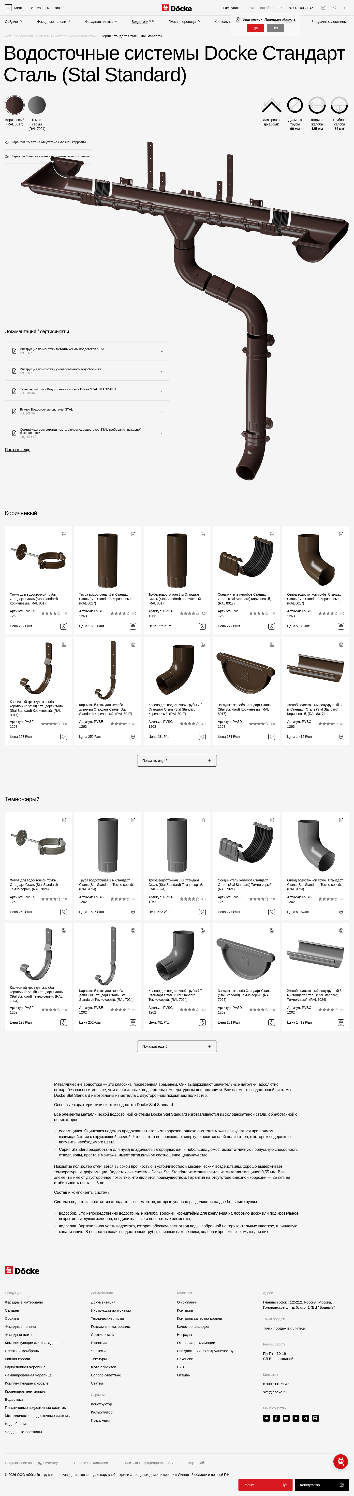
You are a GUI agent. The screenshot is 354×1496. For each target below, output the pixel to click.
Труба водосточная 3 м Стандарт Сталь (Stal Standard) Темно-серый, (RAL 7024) (175, 884)
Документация (103, 1302)
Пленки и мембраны (22, 1351)
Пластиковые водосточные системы (36, 1407)
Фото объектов (103, 1367)
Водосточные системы (34, 36)
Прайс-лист (101, 1420)
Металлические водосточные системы (38, 1416)
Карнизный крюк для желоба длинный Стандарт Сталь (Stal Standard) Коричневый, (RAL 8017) (105, 709)
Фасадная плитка (99, 22)
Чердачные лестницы (329, 22)
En (346, 8)
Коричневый (21, 513)
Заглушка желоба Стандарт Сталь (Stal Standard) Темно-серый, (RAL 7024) (244, 995)
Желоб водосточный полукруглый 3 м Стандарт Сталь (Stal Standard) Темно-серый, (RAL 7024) (314, 995)
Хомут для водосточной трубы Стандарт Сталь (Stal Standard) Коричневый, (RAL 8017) (34, 598)
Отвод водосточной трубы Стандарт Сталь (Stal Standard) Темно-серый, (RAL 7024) (315, 884)
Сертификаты (103, 1334)
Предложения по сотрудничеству (205, 1351)
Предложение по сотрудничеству (31, 1463)
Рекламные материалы (111, 1326)
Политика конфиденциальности (148, 1463)
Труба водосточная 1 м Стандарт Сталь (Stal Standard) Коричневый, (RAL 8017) (105, 598)
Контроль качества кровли (199, 1318)
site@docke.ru (275, 1392)
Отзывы (184, 1375)
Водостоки (140, 22)
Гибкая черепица (182, 22)
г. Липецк (298, 1328)
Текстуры (99, 1359)
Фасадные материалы (24, 1302)
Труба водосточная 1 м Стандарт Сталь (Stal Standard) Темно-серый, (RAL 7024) (106, 884)
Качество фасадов (193, 1326)
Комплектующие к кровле (26, 1383)
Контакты (185, 1310)
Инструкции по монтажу (111, 1310)
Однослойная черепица (25, 1367)
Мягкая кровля (17, 1359)
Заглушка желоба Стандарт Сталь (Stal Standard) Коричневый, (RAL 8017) (244, 709)
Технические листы (107, 1318)
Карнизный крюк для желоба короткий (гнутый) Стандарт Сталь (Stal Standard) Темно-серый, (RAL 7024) (36, 994)
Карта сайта (197, 1463)
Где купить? (232, 8)
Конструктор (101, 1404)
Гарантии (99, 1343)
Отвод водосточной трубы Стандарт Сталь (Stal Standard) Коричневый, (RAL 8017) (315, 598)
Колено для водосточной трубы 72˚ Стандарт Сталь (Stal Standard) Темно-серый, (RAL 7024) (175, 995)
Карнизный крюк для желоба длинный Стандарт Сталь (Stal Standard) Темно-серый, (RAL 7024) (106, 995)
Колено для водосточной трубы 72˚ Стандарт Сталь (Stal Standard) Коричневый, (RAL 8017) (175, 709)
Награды (184, 1334)
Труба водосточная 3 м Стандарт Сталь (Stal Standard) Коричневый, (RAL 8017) (175, 598)
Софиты (12, 1318)
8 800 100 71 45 (276, 1384)
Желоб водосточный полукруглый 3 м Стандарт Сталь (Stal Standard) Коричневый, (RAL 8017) (314, 709)
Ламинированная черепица (28, 1375)
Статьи (97, 1383)
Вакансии (185, 1359)
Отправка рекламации (196, 1343)
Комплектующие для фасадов (31, 1343)
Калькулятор (102, 1412)
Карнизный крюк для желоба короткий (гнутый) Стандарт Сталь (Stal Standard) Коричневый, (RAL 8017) (36, 708)
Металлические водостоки (76, 36)
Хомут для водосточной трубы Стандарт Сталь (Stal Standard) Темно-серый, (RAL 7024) (34, 884)
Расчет (265, 1485)
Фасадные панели (51, 22)
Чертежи (98, 1351)
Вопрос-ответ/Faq (106, 1375)
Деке (9, 36)
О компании (187, 1302)
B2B (180, 1367)
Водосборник (16, 1424)
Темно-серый (22, 799)
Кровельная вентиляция (25, 1391)
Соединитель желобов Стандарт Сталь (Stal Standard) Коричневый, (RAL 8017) (244, 598)
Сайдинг (11, 22)
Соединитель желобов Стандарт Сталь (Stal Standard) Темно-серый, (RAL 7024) (245, 884)
